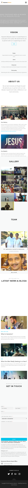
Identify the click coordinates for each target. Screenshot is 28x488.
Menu (26, 2)
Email (3, 426)
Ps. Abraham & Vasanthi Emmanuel (14, 257)
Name (2, 421)
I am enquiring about (7, 431)
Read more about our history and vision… (9, 141)
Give (14, 44)
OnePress (20, 483)
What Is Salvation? (7, 368)
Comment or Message (7, 436)
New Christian (4, 366)
